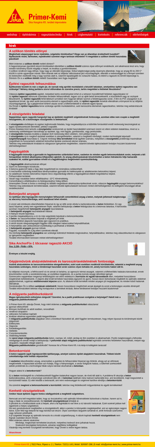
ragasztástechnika (51, 34)
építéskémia (29, 34)
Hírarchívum (15, 432)
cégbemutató (85, 34)
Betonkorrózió (19, 351)
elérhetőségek (140, 34)
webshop (12, 34)
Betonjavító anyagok (24, 194)
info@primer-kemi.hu (110, 444)
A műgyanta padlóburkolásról (31, 294)
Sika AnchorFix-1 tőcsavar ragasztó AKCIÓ (40, 243)
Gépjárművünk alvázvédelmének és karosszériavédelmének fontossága (61, 261)
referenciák (121, 34)
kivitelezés (104, 34)
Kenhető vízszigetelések (27, 390)
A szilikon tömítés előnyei (28, 51)
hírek (70, 34)
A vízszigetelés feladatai (26, 114)
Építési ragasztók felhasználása (32, 83)
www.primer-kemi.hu (131, 444)
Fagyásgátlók (19, 151)
